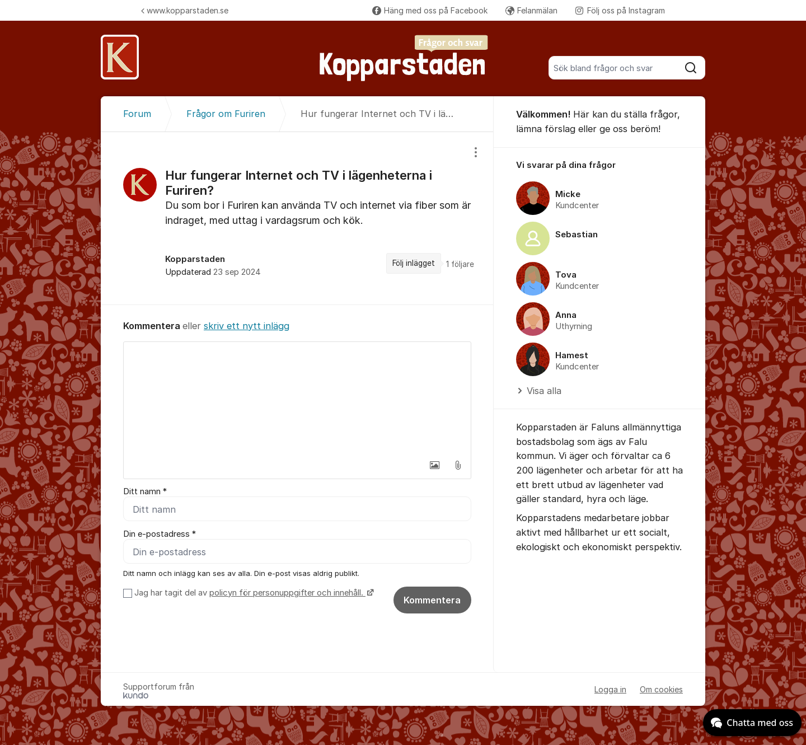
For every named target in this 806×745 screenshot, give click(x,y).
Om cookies (661, 689)
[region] (297, 218)
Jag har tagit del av (252, 593)
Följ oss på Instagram (620, 10)
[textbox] (297, 398)
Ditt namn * (145, 491)
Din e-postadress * (159, 534)
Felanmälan (531, 10)
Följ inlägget (413, 263)
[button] (434, 465)
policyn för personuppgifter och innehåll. (287, 593)
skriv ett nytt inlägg (246, 325)
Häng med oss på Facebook (430, 10)
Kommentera (432, 600)
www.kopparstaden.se (184, 10)
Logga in (610, 689)
